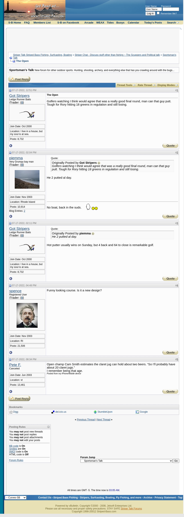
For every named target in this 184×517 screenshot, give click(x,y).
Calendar (133, 22)
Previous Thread (86, 419)
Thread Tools (124, 85)
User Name (151, 6)
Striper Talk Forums (131, 508)
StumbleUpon (105, 411)
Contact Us (44, 497)
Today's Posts (153, 22)
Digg (15, 411)
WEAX (100, 22)
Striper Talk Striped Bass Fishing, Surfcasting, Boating (42, 54)
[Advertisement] (93, 39)
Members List (42, 22)
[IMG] (12, 451)
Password (166, 6)
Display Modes (166, 85)
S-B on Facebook (68, 22)
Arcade (88, 22)
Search (171, 22)
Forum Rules (16, 460)
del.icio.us (60, 411)
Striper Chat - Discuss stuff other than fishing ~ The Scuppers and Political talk (117, 54)
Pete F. (15, 365)
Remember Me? (167, 13)
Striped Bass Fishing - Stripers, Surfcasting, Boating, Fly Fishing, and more (97, 497)
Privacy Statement (165, 497)
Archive (147, 497)
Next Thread (103, 419)
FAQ (27, 22)
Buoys (120, 22)
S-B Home (14, 22)
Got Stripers (19, 96)
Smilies (13, 448)
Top (180, 497)
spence (15, 291)
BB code (13, 446)
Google (144, 411)
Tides (110, 22)
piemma (16, 158)
